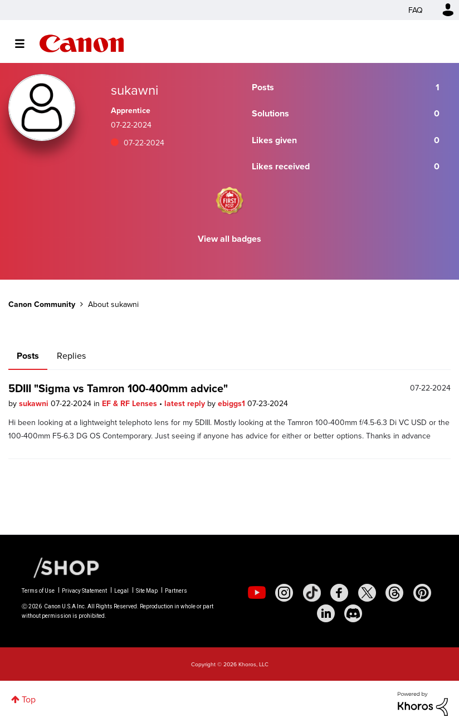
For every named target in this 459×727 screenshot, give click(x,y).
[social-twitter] (367, 593)
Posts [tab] (28, 355)
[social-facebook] (339, 593)
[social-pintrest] (422, 593)
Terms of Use (38, 591)
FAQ (415, 10)
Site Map (147, 591)
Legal (121, 591)
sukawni (35, 403)
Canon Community (82, 43)
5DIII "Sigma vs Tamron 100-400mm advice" (118, 388)
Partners (176, 591)
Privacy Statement (84, 591)
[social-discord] (353, 613)
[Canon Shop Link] (61, 567)
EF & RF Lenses (130, 403)
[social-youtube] (257, 593)
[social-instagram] (284, 593)
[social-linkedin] (326, 613)
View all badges (229, 238)
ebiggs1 (232, 403)
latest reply (185, 403)
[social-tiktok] (312, 593)
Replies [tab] (71, 355)
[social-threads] (394, 593)
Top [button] (29, 699)
